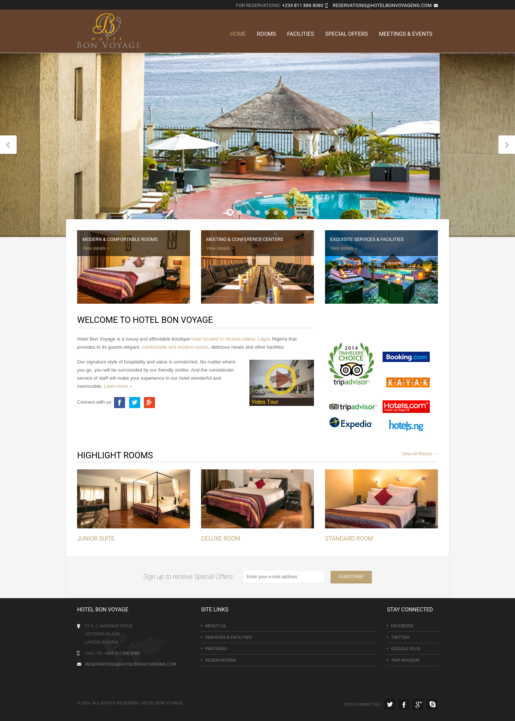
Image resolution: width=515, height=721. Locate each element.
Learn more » (118, 386)
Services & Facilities (228, 637)
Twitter (400, 637)
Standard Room (348, 538)
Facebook (402, 626)
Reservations (220, 660)
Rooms (266, 34)
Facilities (300, 34)
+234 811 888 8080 (302, 5)
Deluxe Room (220, 538)
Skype (432, 704)
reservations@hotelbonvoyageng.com (382, 5)
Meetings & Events (405, 34)
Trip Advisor (405, 660)
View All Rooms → (419, 453)
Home (238, 34)
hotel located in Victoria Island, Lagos (231, 339)
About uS (215, 626)
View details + (96, 248)
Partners (216, 648)
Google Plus (405, 648)
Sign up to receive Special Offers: (190, 576)
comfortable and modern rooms (175, 347)
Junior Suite (95, 538)
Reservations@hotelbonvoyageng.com (130, 664)
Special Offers (346, 34)
